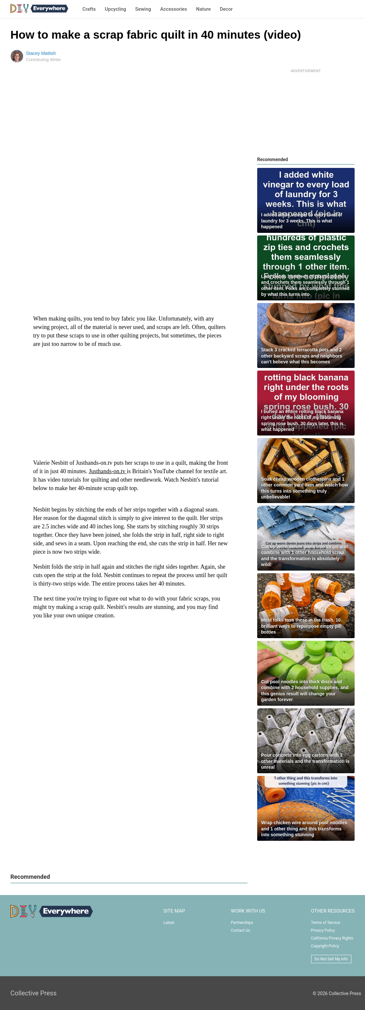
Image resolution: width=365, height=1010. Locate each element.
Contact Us (240, 930)
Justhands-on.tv (108, 471)
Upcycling (115, 9)
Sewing (143, 9)
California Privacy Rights (332, 938)
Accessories (173, 9)
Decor (226, 9)
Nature (203, 9)
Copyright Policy (325, 946)
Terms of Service (325, 922)
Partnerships (242, 922)
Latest (168, 922)
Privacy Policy (323, 930)
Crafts (89, 9)
